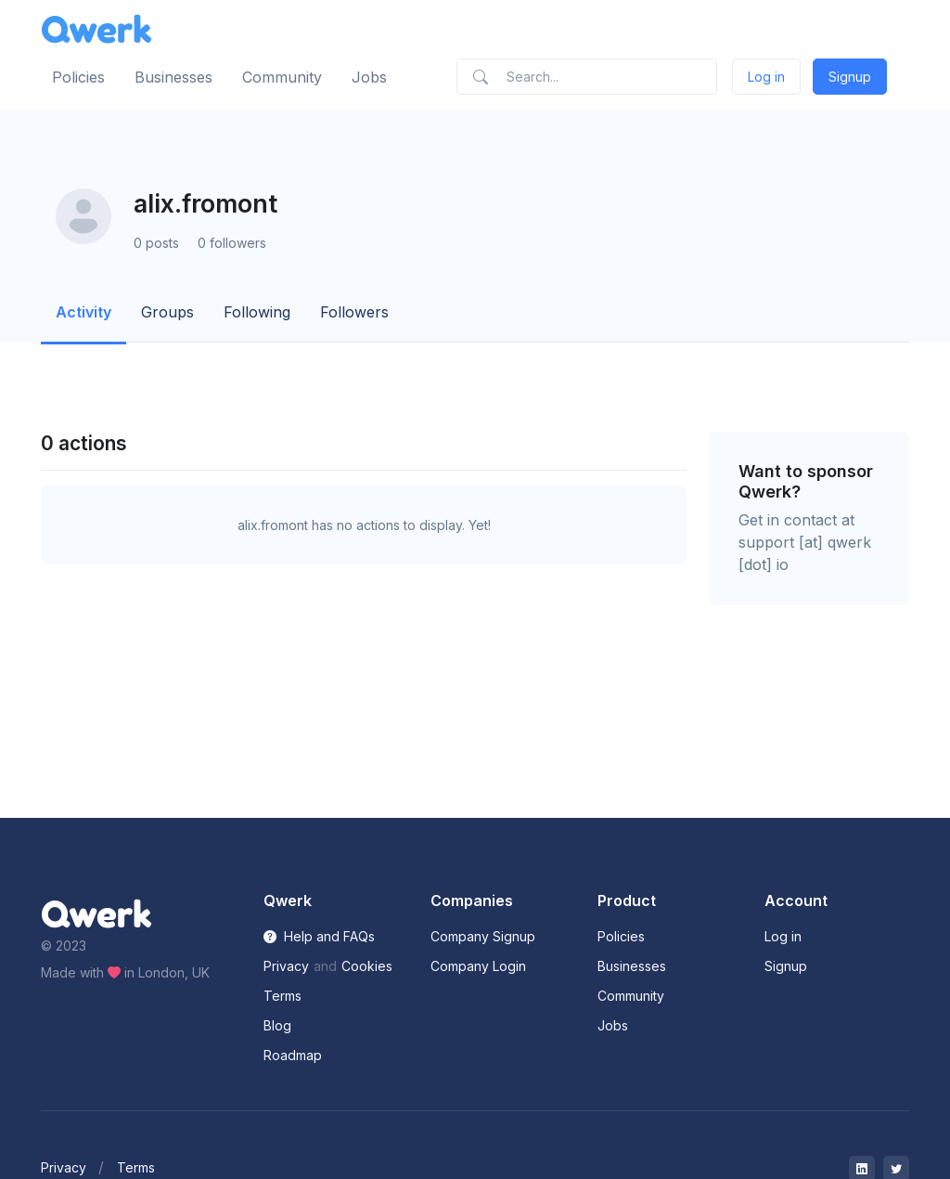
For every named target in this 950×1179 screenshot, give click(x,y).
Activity (83, 312)
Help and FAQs (319, 936)
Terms (282, 996)
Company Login (478, 966)
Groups (167, 312)
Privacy (286, 966)
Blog (277, 1025)
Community (282, 77)
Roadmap (292, 1055)
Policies (78, 77)
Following (257, 312)
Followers (354, 312)
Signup (849, 76)
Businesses (173, 77)
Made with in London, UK (125, 972)
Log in (766, 76)
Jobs (369, 77)
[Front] (96, 29)
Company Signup (482, 936)
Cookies (366, 966)
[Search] (586, 76)
